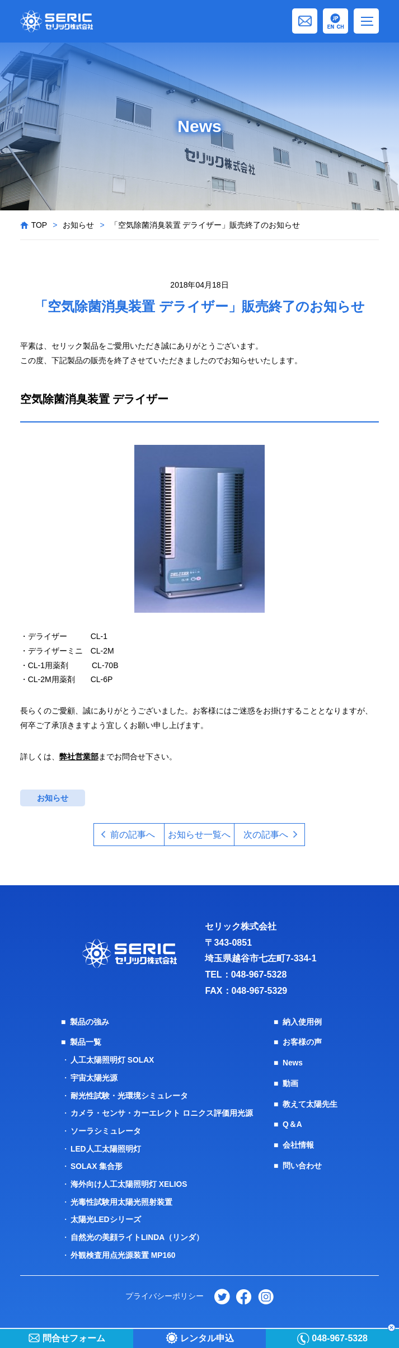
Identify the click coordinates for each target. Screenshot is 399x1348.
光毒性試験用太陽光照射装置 (121, 1198)
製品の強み (89, 1022)
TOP (39, 224)
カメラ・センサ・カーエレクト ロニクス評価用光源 (162, 1111)
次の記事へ (267, 834)
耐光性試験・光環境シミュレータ (129, 1094)
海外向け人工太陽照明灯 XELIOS (129, 1181)
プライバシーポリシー (164, 1291)
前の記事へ (131, 834)
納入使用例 (302, 1022)
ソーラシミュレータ (106, 1129)
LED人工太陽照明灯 (106, 1146)
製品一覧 (85, 1042)
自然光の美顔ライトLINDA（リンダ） (137, 1233)
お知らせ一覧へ (199, 834)
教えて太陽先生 (310, 1102)
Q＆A (292, 1123)
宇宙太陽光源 (94, 1077)
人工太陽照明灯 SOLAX (112, 1059)
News (293, 1062)
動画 (290, 1082)
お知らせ (78, 224)
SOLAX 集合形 (97, 1163)
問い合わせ (302, 1163)
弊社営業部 (78, 756)
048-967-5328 (259, 975)
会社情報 (298, 1143)
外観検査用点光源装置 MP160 (123, 1250)
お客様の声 (302, 1042)
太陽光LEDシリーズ (106, 1215)
